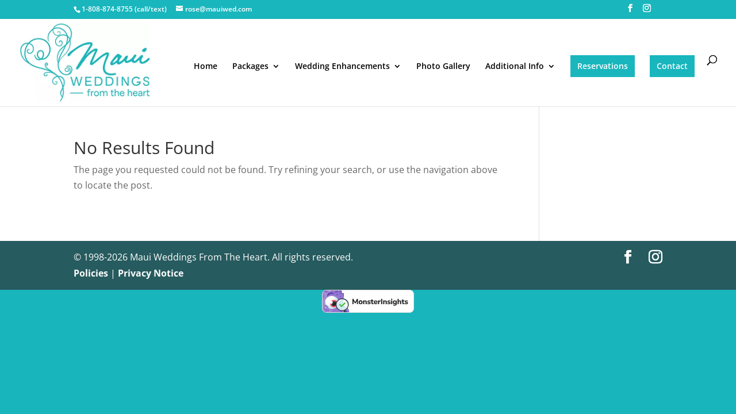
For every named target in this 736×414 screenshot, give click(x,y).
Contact (672, 65)
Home (205, 66)
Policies (91, 273)
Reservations (602, 65)
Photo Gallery (443, 66)
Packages (250, 66)
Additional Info (514, 66)
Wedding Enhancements (342, 66)
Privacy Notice (150, 273)
